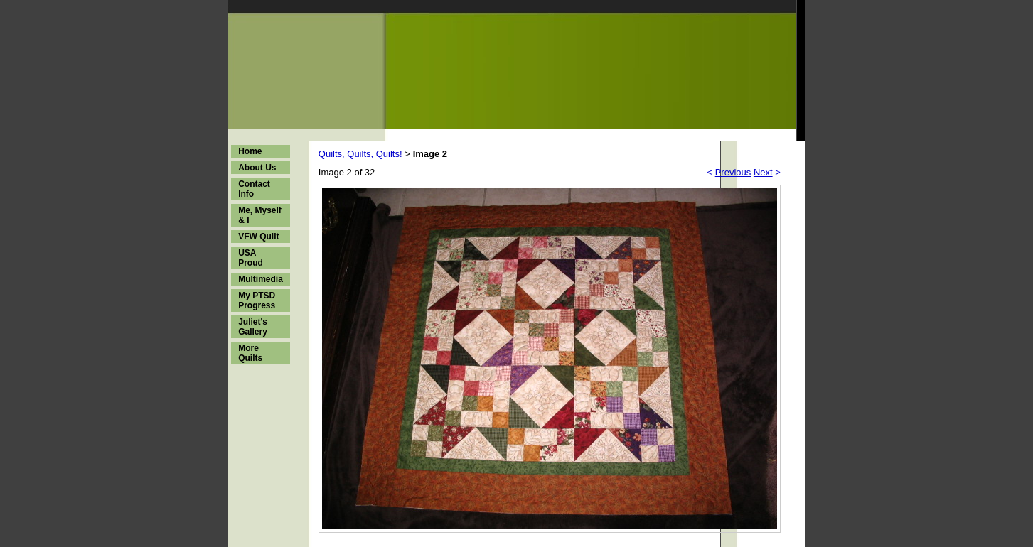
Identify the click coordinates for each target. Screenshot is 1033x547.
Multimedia (260, 279)
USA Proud (250, 258)
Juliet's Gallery (252, 327)
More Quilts (250, 353)
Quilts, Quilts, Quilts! (360, 153)
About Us (257, 168)
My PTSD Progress (256, 300)
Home (250, 151)
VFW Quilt (258, 237)
